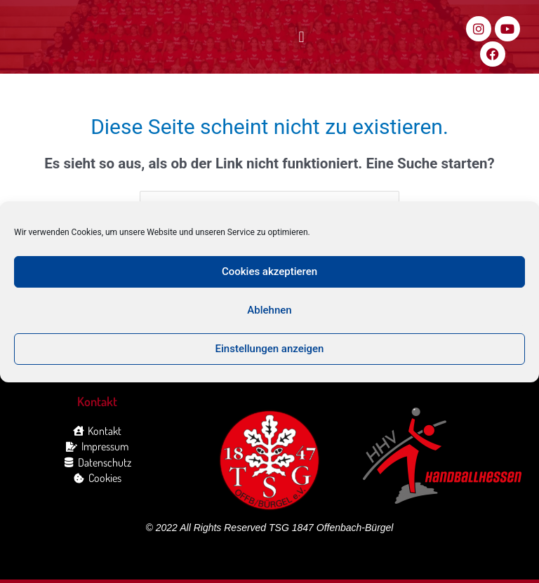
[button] (301, 37)
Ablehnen (269, 310)
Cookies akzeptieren (269, 271)
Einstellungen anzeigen (269, 348)
